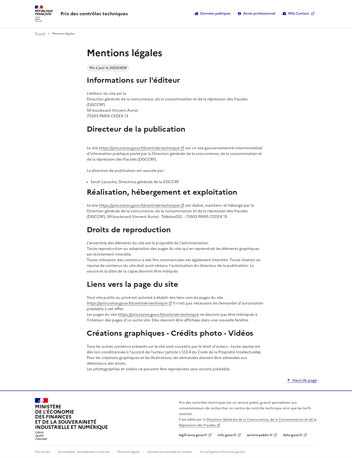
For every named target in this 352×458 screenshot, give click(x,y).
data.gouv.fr (292, 435)
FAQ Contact (298, 13)
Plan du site (42, 452)
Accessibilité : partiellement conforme (84, 452)
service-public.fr (260, 435)
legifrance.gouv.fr (193, 435)
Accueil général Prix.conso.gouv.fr (222, 452)
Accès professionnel (259, 13)
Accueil (40, 34)
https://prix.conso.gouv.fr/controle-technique (139, 148)
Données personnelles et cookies (170, 452)
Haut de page (304, 380)
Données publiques (215, 13)
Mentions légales (128, 452)
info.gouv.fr (227, 435)
